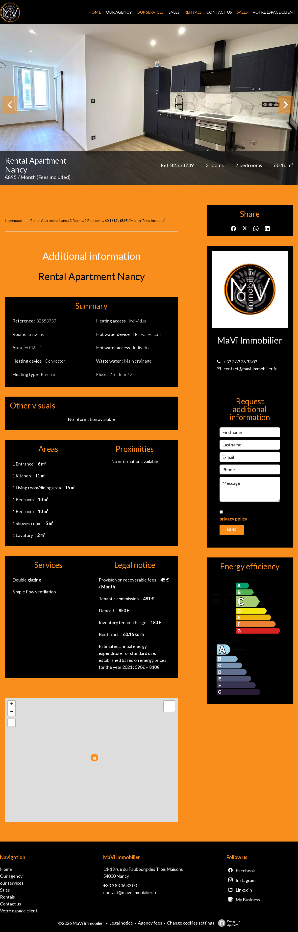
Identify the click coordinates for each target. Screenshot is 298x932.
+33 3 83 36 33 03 (240, 361)
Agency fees (150, 923)
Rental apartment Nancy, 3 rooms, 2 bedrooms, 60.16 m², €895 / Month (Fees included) (97, 220)
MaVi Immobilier (249, 340)
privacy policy (233, 519)
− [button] (11, 712)
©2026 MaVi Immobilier (81, 923)
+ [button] (11, 704)
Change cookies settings (190, 923)
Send (232, 529)
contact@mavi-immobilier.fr (250, 368)
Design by (228, 923)
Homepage (13, 220)
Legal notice (121, 923)
